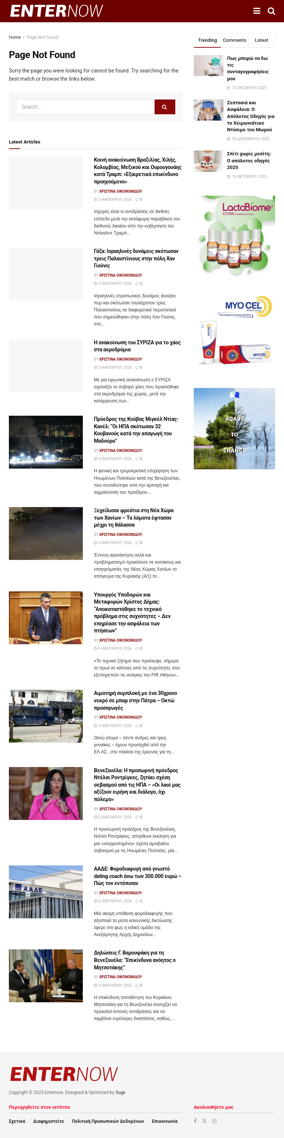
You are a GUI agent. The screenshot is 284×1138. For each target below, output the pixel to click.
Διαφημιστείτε (48, 1121)
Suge (120, 1092)
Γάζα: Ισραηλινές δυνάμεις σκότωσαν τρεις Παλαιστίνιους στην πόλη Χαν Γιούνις (136, 258)
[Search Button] (271, 11)
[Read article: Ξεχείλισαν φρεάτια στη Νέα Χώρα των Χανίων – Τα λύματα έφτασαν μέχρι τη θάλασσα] (46, 533)
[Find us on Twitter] (204, 1121)
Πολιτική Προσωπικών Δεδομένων (108, 1121)
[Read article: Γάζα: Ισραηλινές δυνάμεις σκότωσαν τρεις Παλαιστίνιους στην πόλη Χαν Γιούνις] (46, 274)
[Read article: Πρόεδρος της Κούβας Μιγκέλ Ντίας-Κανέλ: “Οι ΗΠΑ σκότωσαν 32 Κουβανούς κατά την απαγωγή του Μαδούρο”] (46, 442)
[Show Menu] (256, 11)
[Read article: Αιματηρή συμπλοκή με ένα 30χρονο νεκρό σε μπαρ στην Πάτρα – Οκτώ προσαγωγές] (46, 716)
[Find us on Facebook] (195, 1121)
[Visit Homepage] (56, 11)
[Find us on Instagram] (214, 1121)
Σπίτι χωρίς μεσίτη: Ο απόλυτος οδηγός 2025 (249, 160)
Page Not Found (42, 37)
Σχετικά (17, 1121)
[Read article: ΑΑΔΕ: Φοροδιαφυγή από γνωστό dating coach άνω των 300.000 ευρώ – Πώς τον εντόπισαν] (46, 891)
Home (15, 37)
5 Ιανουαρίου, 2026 (113, 199)
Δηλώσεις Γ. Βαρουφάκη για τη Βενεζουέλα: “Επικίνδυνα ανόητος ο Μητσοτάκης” (135, 960)
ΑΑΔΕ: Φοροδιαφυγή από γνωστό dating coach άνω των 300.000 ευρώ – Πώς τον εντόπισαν (138, 876)
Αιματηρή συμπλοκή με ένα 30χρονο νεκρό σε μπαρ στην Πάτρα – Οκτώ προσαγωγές (135, 700)
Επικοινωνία (165, 1121)
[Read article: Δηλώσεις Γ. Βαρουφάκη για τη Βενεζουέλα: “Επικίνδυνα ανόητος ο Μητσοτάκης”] (46, 975)
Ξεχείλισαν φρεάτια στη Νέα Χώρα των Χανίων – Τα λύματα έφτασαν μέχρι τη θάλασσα (133, 517)
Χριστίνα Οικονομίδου (120, 191)
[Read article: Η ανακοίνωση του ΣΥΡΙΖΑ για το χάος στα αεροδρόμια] (46, 365)
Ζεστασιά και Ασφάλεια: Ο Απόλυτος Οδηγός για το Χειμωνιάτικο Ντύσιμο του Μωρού (250, 116)
